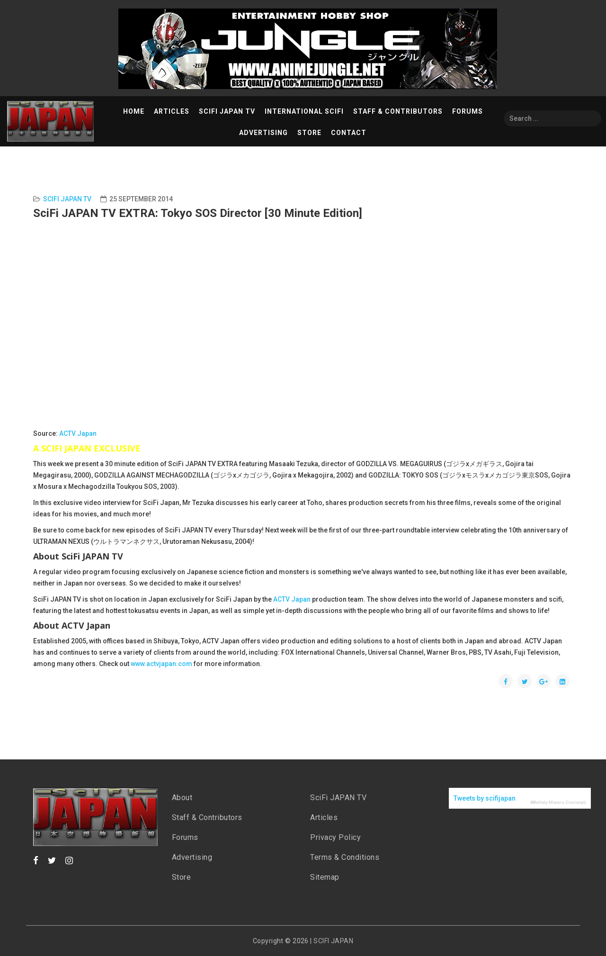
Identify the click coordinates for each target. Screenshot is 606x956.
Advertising (263, 132)
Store (309, 132)
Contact (348, 132)
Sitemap (324, 877)
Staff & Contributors (398, 111)
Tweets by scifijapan (485, 798)
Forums (467, 111)
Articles (171, 111)
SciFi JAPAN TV (338, 797)
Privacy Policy (335, 837)
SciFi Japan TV (227, 111)
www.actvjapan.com (161, 663)
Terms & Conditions (344, 857)
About (182, 797)
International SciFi (304, 111)
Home (133, 111)
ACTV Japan (78, 433)
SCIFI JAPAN (333, 941)
